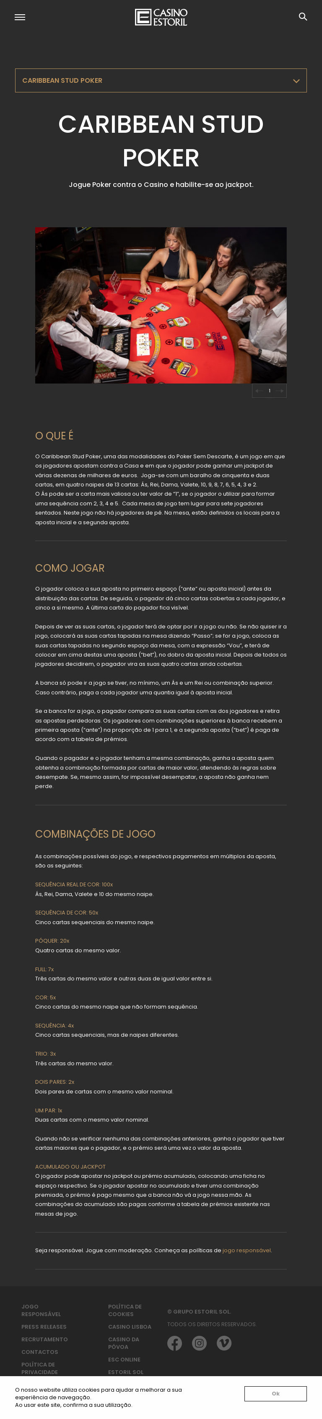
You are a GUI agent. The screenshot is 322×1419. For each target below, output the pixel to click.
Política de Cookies (125, 1310)
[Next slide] (279, 390)
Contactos (39, 1352)
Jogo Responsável (41, 1310)
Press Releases (44, 1326)
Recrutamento (44, 1339)
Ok (276, 1393)
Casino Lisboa (129, 1326)
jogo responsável (247, 1250)
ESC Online (124, 1359)
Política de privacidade (39, 1368)
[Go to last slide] (259, 390)
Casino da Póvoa (123, 1343)
